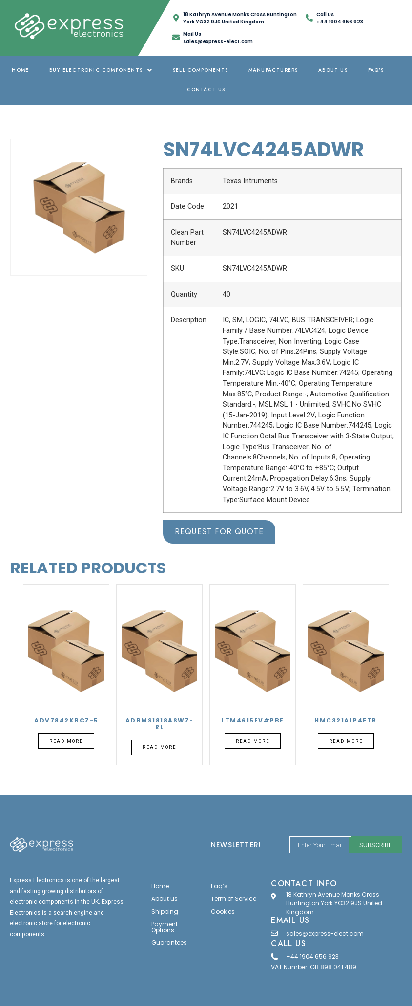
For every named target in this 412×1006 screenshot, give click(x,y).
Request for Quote (219, 531)
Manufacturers (273, 70)
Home (20, 70)
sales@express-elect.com (325, 933)
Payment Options (164, 927)
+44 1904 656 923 (312, 956)
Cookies (223, 911)
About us (333, 70)
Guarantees (169, 943)
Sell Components (200, 70)
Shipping (164, 911)
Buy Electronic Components (100, 70)
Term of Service (233, 899)
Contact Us (206, 89)
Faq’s (376, 70)
